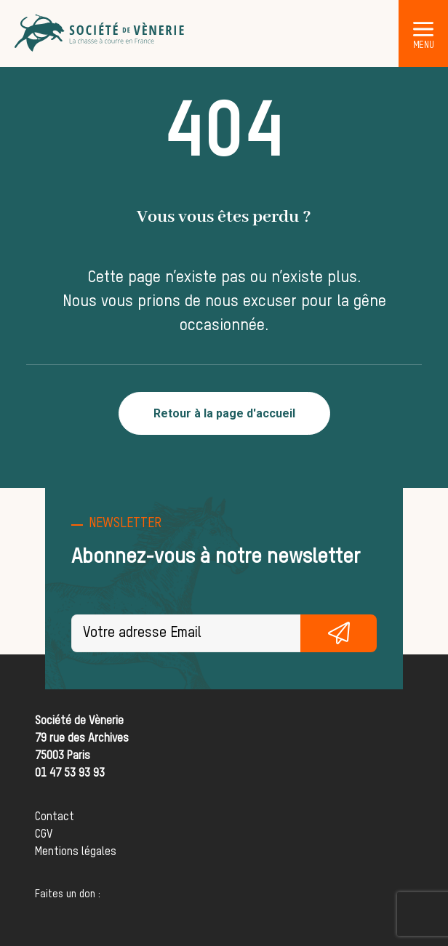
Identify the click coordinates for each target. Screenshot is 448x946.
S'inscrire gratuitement (338, 633)
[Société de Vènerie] (100, 33)
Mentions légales (75, 852)
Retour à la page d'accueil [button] (224, 413)
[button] (423, 28)
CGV (43, 835)
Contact (54, 817)
